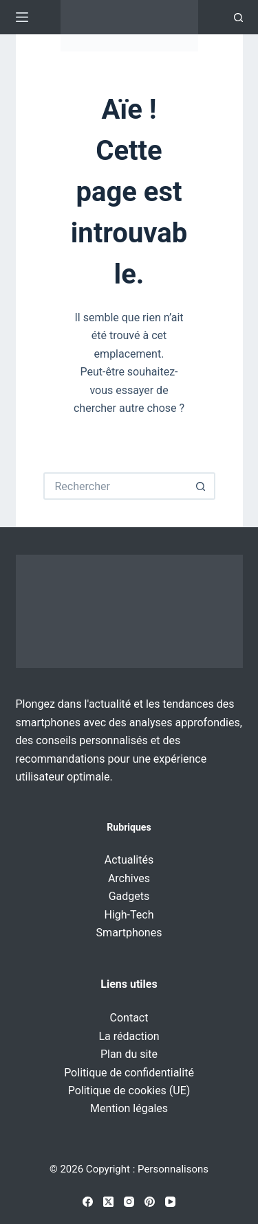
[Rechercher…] (115, 486)
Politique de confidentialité (129, 1072)
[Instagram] (129, 1202)
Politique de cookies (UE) (129, 1090)
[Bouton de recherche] (201, 486)
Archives (129, 878)
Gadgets (129, 896)
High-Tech (129, 914)
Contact (129, 1017)
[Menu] (22, 17)
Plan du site (129, 1054)
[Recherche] (238, 17)
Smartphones (129, 932)
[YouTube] (170, 1202)
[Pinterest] (149, 1202)
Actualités (129, 859)
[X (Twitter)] (108, 1202)
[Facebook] (88, 1202)
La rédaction (128, 1036)
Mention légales (129, 1108)
